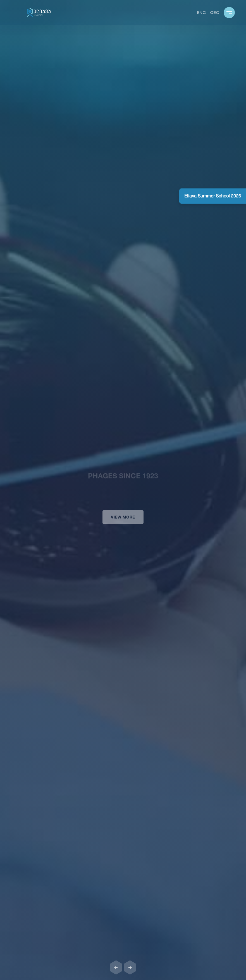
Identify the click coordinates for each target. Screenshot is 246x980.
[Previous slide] (116, 967)
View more (123, 521)
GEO (214, 12)
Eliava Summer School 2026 (212, 196)
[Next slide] (130, 967)
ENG (201, 12)
